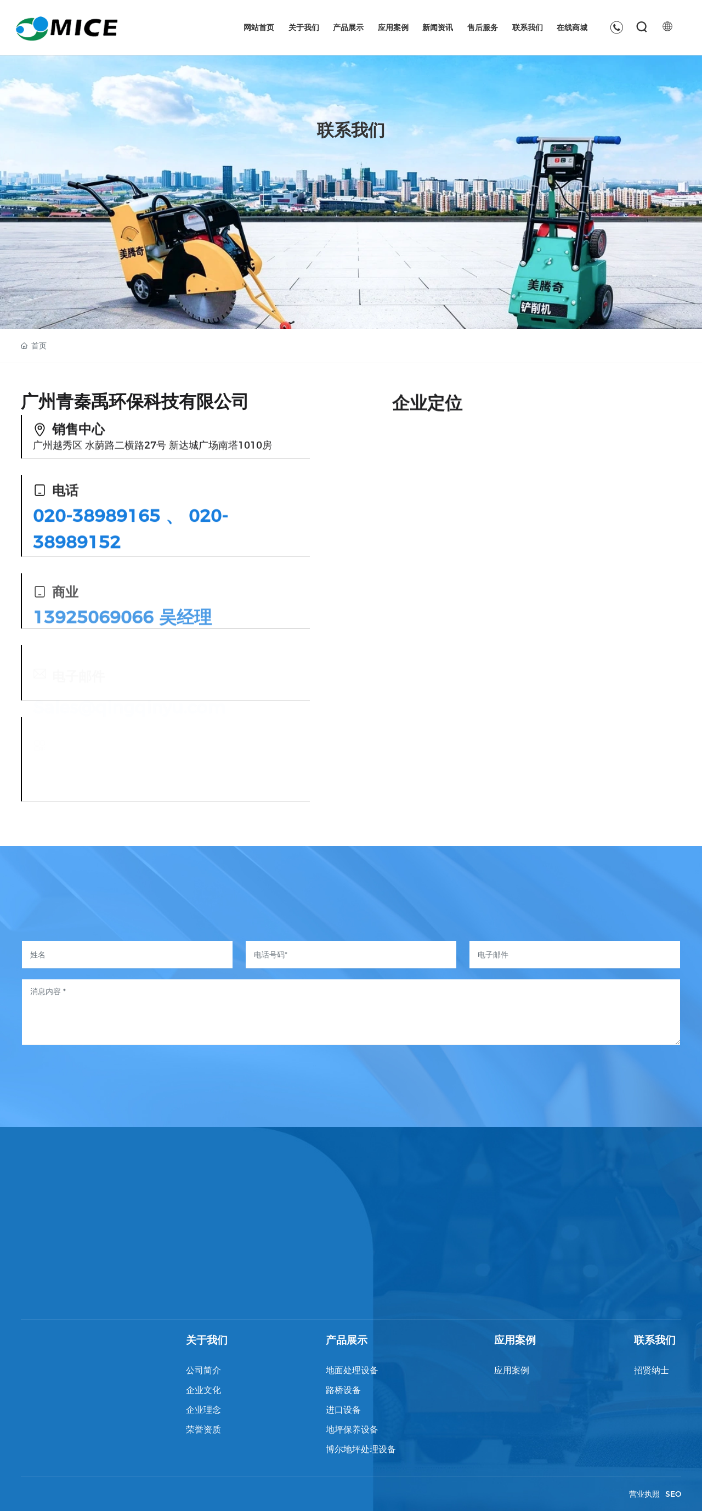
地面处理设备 (352, 1370)
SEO (673, 1494)
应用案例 (515, 1340)
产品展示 (346, 1340)
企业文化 (203, 1390)
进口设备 (343, 1410)
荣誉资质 (203, 1429)
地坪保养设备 (352, 1429)
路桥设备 (343, 1390)
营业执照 (644, 1494)
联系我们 (655, 1340)
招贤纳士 (651, 1370)
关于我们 (207, 1340)
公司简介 (203, 1370)
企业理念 (203, 1410)
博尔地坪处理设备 (361, 1449)
